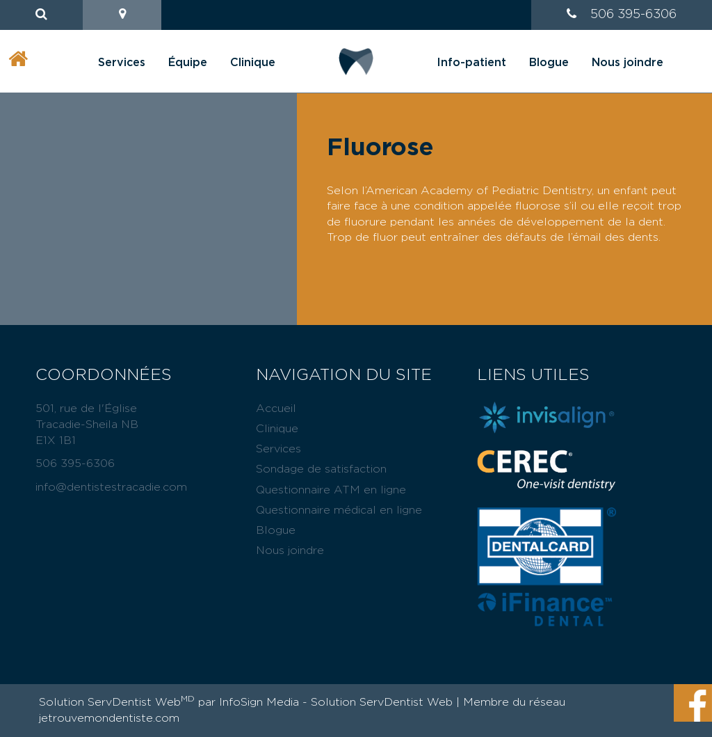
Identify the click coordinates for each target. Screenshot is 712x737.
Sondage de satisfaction (321, 469)
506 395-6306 (633, 14)
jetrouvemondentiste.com (109, 718)
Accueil (276, 408)
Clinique (252, 62)
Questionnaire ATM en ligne (331, 490)
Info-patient (471, 62)
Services (121, 62)
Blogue (549, 62)
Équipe (187, 62)
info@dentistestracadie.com (111, 487)
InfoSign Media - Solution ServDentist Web (336, 702)
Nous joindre (627, 62)
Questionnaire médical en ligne (339, 510)
